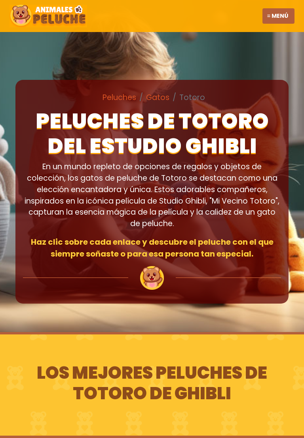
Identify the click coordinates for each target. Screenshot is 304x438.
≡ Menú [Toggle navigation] (277, 16)
